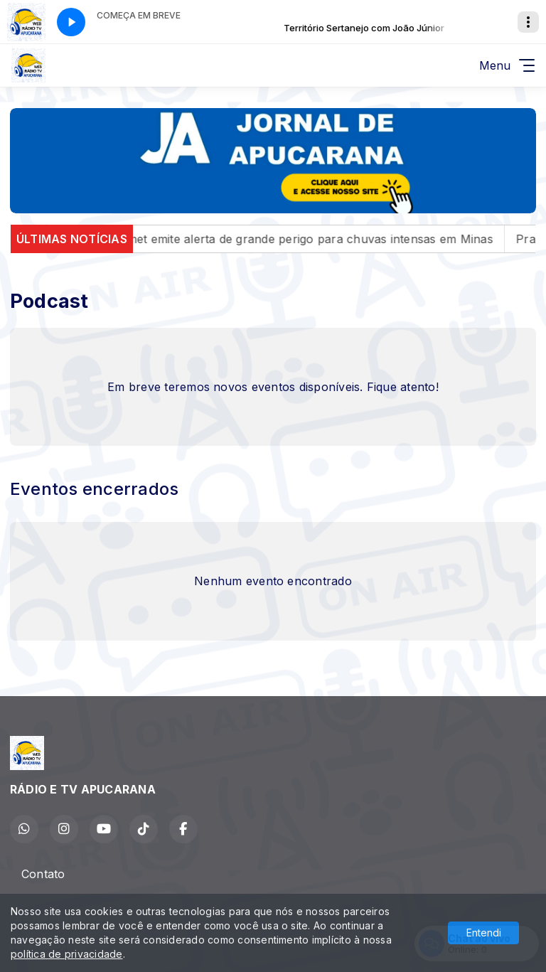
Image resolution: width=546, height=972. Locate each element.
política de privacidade (67, 954)
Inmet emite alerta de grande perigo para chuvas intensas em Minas (321, 239)
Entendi (483, 932)
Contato (43, 874)
